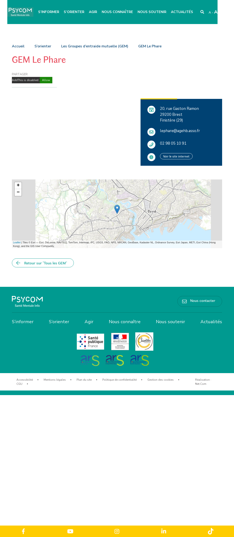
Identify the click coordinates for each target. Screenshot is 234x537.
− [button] (18, 192)
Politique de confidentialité (119, 380)
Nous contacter (202, 300)
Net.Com (200, 384)
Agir (93, 12)
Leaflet (17, 242)
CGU (19, 384)
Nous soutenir (152, 12)
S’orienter (74, 12)
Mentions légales (55, 380)
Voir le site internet (176, 156)
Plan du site (84, 380)
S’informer (48, 12)
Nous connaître (117, 12)
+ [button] (18, 185)
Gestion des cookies (160, 380)
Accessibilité (24, 380)
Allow (46, 80)
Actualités (182, 12)
